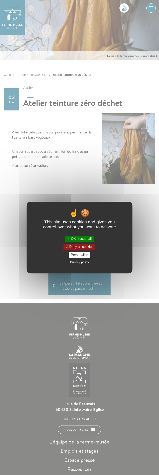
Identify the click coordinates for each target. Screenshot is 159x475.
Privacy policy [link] (79, 262)
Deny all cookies (79, 246)
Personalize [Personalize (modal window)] (79, 255)
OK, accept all (79, 238)
